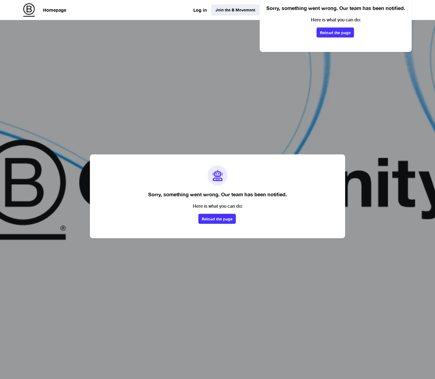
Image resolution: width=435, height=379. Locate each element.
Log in (200, 9)
